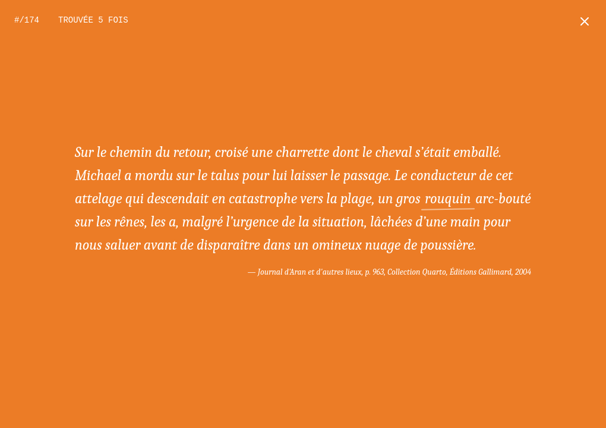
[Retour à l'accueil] (584, 21)
